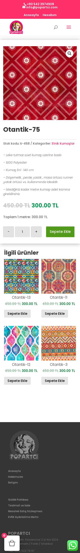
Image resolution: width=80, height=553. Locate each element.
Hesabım (50, 15)
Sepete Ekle (60, 231)
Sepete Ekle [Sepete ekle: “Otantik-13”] (17, 313)
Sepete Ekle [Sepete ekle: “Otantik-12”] (17, 380)
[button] (69, 53)
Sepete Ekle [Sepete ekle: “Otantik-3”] (55, 380)
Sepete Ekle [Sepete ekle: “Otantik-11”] (55, 313)
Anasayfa (31, 15)
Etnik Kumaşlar (63, 143)
